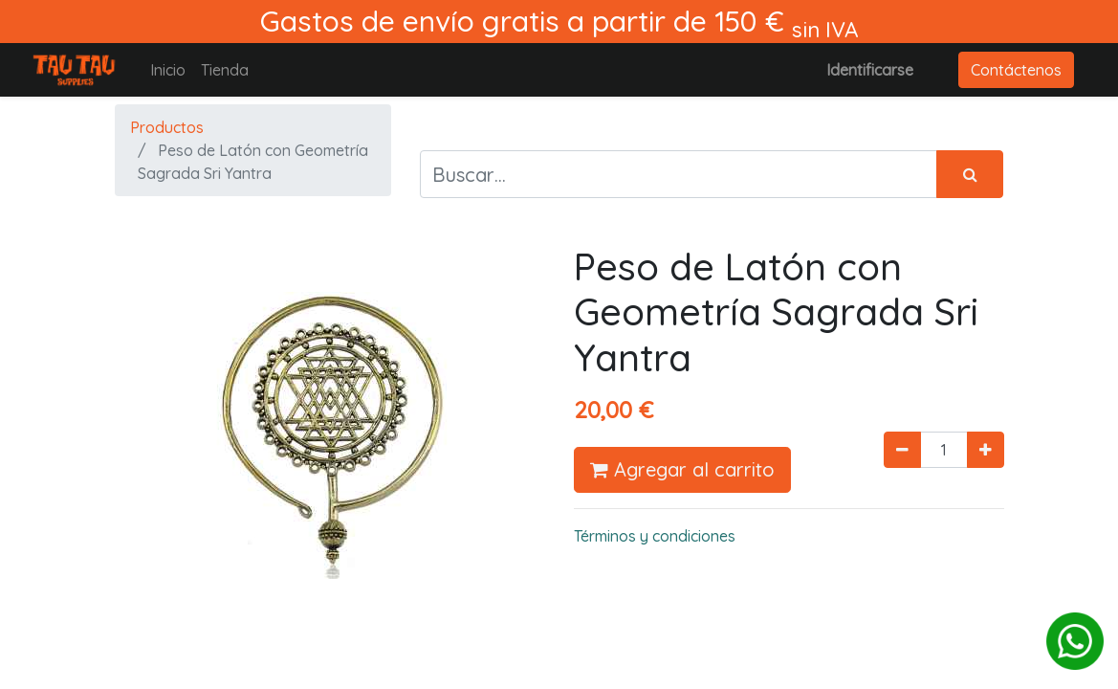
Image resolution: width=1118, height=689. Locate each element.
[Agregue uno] (985, 450)
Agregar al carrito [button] (682, 469)
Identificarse (869, 69)
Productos (167, 127)
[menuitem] (167, 70)
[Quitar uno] (902, 450)
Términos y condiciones (654, 535)
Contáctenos (1016, 69)
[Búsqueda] (969, 174)
